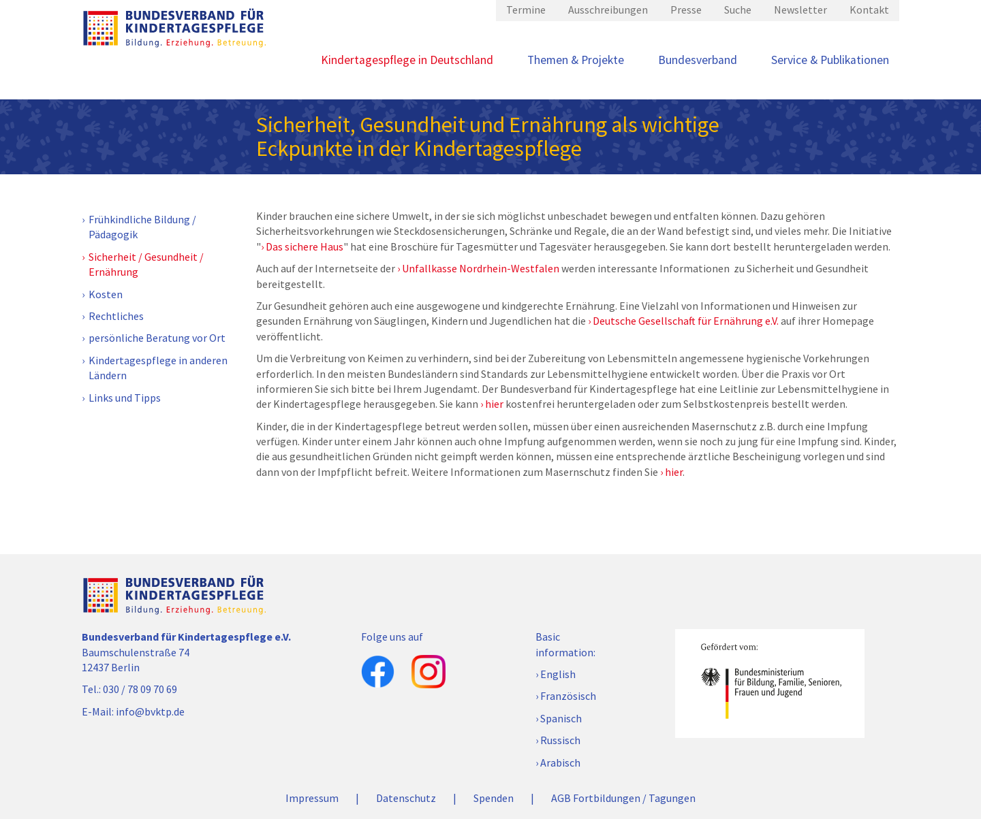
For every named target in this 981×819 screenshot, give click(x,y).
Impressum (312, 798)
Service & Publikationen (830, 59)
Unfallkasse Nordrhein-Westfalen (480, 268)
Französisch (568, 696)
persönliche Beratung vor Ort (157, 337)
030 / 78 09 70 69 (140, 689)
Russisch (560, 740)
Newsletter (800, 9)
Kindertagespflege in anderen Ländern (158, 367)
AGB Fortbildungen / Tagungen (623, 798)
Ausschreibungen (608, 9)
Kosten (106, 294)
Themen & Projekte (575, 59)
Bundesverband (697, 59)
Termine (526, 9)
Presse (686, 9)
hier (494, 404)
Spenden (493, 798)
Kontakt (869, 9)
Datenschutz (406, 798)
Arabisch (560, 762)
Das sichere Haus (304, 246)
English (558, 674)
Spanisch (561, 718)
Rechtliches (116, 316)
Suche (737, 9)
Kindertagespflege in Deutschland (407, 59)
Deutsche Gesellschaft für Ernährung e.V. (686, 320)
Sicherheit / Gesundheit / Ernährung (146, 264)
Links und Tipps (125, 397)
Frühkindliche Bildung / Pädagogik (142, 226)
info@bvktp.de (150, 711)
